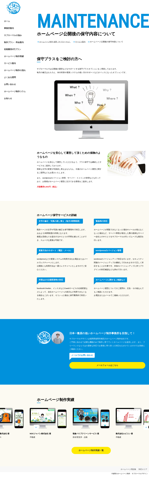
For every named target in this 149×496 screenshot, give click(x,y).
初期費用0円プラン (10, 41)
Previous (36, 427)
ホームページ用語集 (128, 470)
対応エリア (143, 470)
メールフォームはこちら (107, 365)
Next (145, 427)
